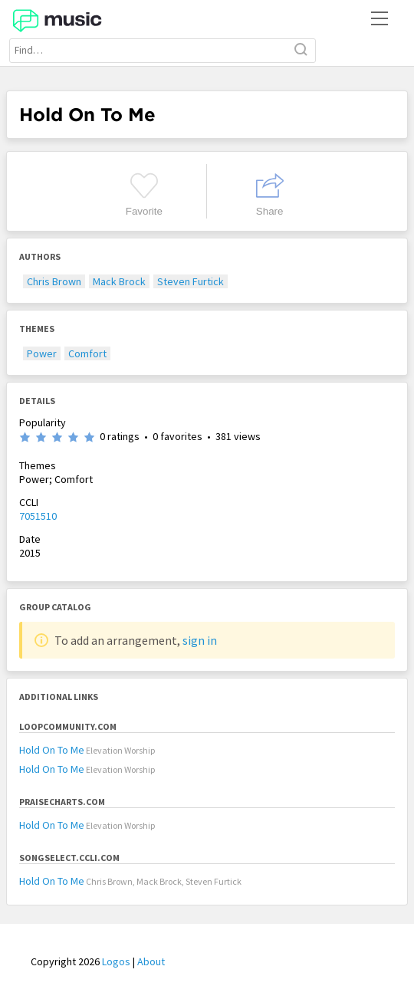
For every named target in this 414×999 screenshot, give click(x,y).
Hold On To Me (51, 750)
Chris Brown (54, 281)
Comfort (87, 353)
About (151, 961)
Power (42, 353)
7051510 (38, 516)
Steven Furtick (190, 281)
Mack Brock (119, 281)
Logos (116, 961)
